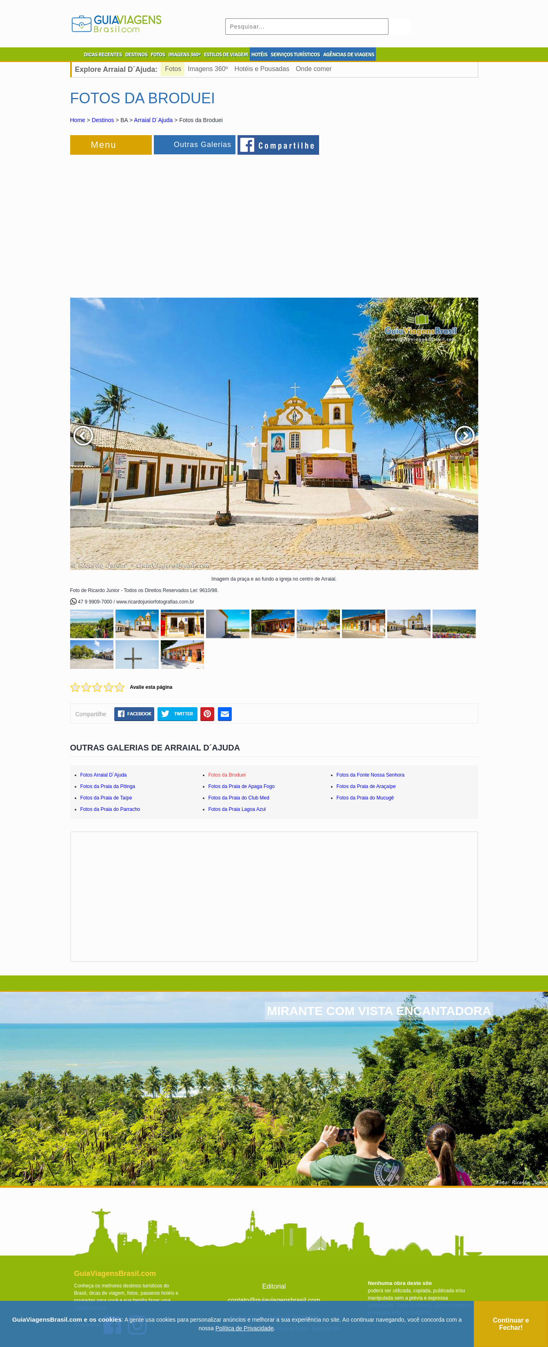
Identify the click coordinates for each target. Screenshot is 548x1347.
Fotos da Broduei (227, 775)
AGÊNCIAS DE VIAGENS (348, 54)
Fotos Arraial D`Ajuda (103, 775)
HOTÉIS (259, 54)
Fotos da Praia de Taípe (106, 798)
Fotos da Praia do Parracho (110, 809)
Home (77, 120)
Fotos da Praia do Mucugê (365, 798)
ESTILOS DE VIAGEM (226, 54)
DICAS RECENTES (103, 54)
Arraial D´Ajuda (153, 120)
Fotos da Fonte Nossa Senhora (371, 775)
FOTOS (158, 54)
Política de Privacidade (244, 1328)
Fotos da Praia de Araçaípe (366, 786)
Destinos (103, 120)
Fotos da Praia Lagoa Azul (237, 809)
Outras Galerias (202, 144)
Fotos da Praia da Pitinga (107, 786)
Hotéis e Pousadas (262, 68)
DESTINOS (136, 54)
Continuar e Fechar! (511, 1324)
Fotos (173, 68)
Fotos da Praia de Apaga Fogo (242, 786)
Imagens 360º (208, 68)
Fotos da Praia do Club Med (239, 798)
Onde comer (314, 68)
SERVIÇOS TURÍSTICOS (295, 54)
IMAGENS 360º (185, 54)
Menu (104, 145)
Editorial (274, 1286)
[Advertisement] (159, 222)
